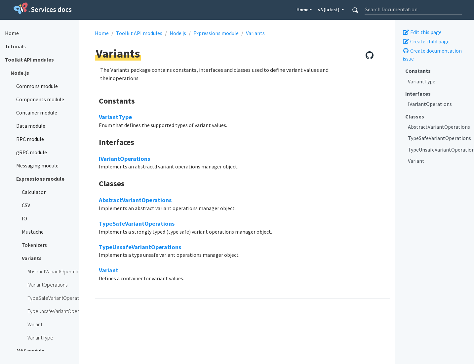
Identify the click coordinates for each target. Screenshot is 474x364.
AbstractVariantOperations (438, 126)
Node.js (178, 33)
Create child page (426, 41)
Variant (416, 161)
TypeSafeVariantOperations (438, 138)
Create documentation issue (432, 54)
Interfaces (418, 93)
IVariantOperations (430, 104)
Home (302, 10)
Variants (255, 33)
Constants (418, 71)
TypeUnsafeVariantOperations (438, 149)
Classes (414, 116)
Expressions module (216, 33)
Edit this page (422, 32)
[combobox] (413, 9)
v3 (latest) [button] (329, 10)
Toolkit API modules (139, 33)
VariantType (421, 81)
